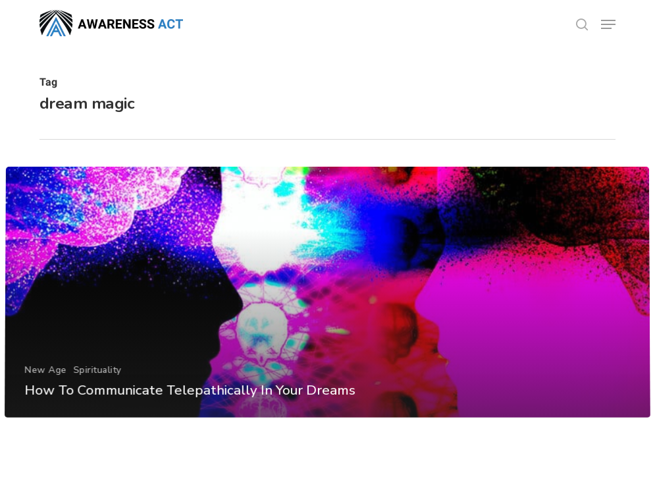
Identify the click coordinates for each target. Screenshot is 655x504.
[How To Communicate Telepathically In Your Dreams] (327, 310)
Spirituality (96, 387)
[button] (608, 24)
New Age (45, 387)
